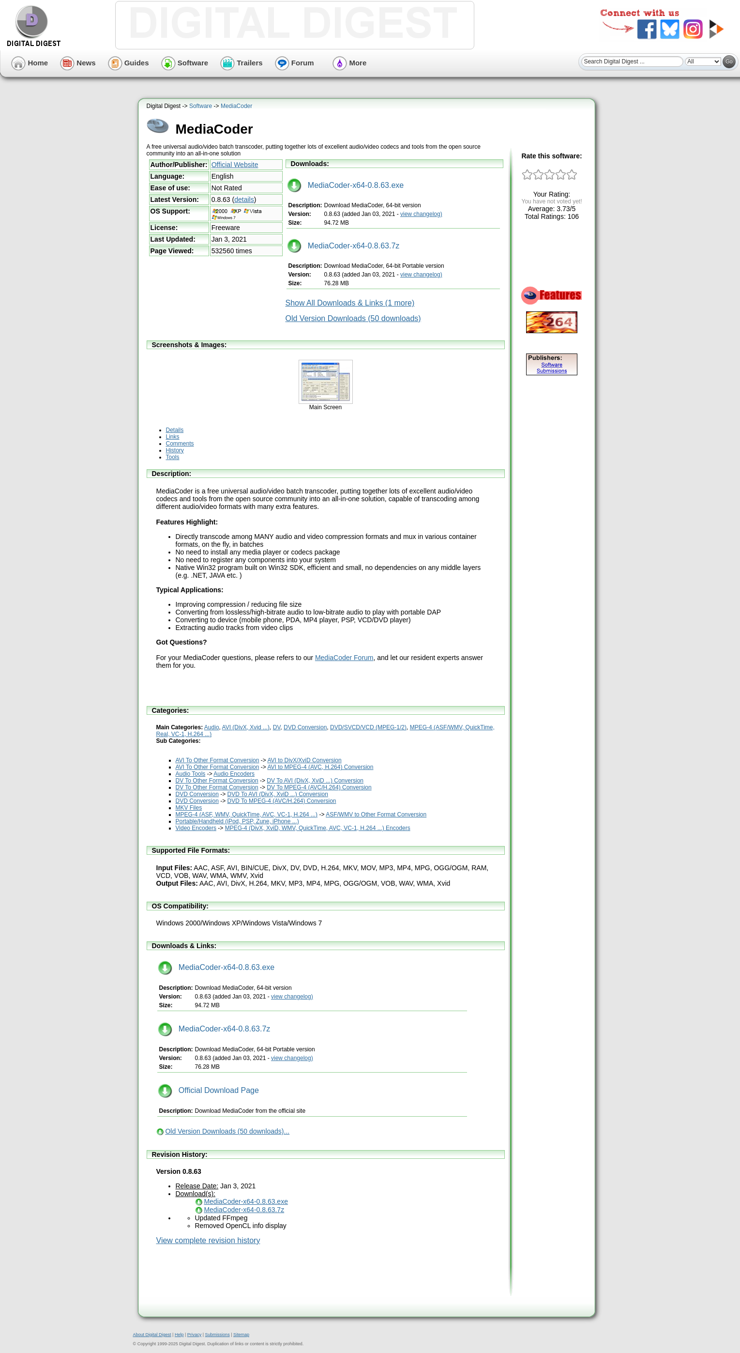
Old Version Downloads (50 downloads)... (227, 1131)
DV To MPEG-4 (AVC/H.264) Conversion (319, 787)
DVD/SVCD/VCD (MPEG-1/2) (368, 727)
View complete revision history (208, 1240)
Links (173, 436)
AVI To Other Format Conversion (217, 760)
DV (277, 727)
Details (175, 430)
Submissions (217, 1334)
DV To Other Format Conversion (217, 780)
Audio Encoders (234, 773)
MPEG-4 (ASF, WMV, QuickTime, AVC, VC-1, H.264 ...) (247, 814)
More (349, 63)
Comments (180, 443)
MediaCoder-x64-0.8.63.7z (343, 246)
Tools (173, 457)
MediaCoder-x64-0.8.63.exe (345, 185)
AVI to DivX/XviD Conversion (304, 760)
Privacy (194, 1334)
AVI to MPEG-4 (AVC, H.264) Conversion (320, 767)
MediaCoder (236, 106)
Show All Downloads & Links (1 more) (350, 303)
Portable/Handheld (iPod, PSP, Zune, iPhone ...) (237, 821)
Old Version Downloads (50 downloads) (353, 318)
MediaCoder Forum (344, 657)
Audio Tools (191, 773)
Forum (294, 63)
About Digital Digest (152, 1334)
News (77, 63)
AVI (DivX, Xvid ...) (246, 727)
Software (185, 63)
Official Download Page (208, 1090)
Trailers (241, 63)
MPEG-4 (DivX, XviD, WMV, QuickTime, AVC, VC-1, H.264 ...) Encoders (317, 828)
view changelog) (421, 214)
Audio (211, 727)
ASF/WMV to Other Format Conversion (376, 814)
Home (29, 63)
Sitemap (241, 1334)
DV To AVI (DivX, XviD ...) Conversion (315, 780)
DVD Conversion (305, 727)
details (244, 199)
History (175, 450)
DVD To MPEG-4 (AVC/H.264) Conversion (281, 801)
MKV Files (189, 807)
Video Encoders (196, 828)
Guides (128, 63)
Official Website (234, 165)
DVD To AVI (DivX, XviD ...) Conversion (277, 794)
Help (179, 1334)
